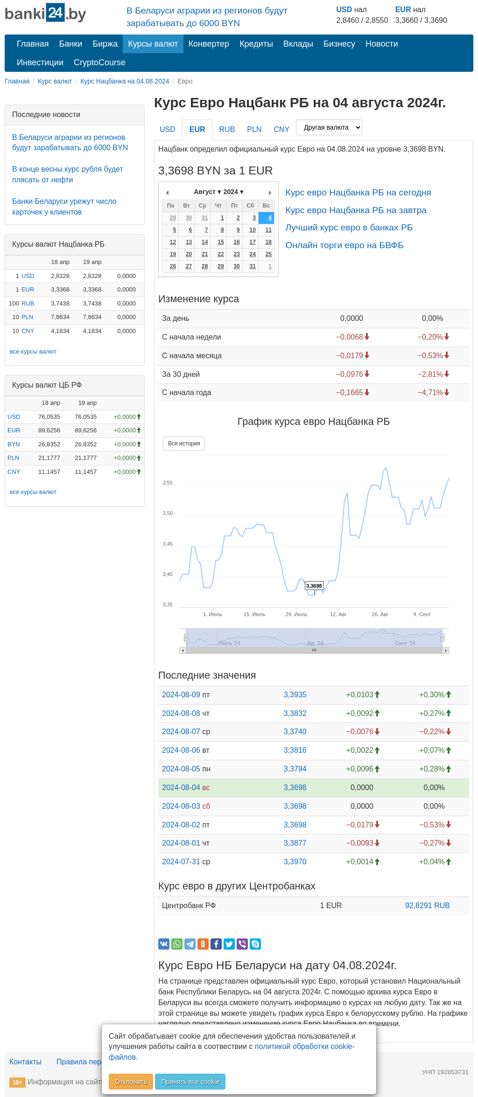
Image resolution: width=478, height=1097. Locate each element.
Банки (71, 44)
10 (252, 230)
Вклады (298, 44)
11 (269, 230)
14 (205, 242)
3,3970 (295, 862)
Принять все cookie (190, 1081)
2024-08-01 (181, 843)
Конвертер (209, 44)
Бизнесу (339, 44)
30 (189, 218)
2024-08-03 (181, 806)
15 (221, 242)
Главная (33, 44)
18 (269, 242)
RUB (27, 303)
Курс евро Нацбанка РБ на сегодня (358, 192)
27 (189, 266)
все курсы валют (33, 351)
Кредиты (256, 44)
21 (205, 254)
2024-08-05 (181, 769)
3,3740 (295, 732)
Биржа (105, 44)
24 (252, 254)
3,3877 (295, 843)
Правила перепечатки (94, 1062)
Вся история (184, 443)
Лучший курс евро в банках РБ (349, 227)
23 (236, 254)
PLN (27, 316)
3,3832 (295, 713)
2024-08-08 (181, 713)
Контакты (25, 1062)
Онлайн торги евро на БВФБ (344, 245)
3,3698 (295, 788)
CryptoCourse (100, 62)
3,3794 (295, 769)
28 (205, 266)
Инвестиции (40, 62)
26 (173, 266)
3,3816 (295, 750)
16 (236, 242)
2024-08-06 (181, 750)
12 (173, 242)
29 (173, 218)
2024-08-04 (181, 788)
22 (221, 254)
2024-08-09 (181, 695)
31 (205, 218)
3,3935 (295, 695)
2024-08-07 (181, 732)
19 (173, 254)
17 (252, 242)
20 (189, 254)
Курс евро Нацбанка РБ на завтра (356, 210)
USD (344, 10)
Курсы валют (153, 44)
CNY (27, 330)
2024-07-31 (181, 862)
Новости (382, 44)
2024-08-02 (181, 825)
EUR (403, 10)
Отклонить (131, 1081)
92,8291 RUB (427, 906)
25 (269, 254)
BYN (13, 444)
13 (189, 242)
